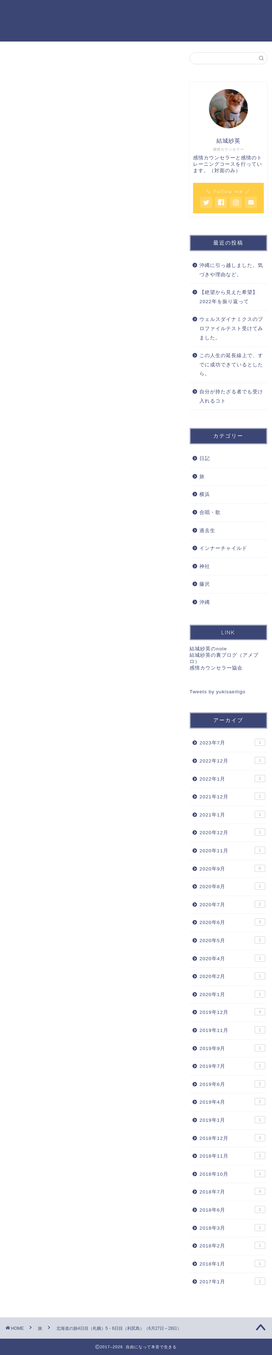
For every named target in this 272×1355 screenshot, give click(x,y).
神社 (204, 566)
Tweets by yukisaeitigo (217, 692)
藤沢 (204, 585)
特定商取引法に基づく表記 (96, 25)
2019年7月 (232, 1066)
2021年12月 (232, 797)
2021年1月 (232, 815)
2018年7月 (232, 1192)
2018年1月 (232, 1263)
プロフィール (191, 11)
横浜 (204, 495)
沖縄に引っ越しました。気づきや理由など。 (231, 270)
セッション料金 (143, 11)
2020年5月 (232, 940)
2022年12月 (232, 761)
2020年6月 (232, 922)
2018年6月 (232, 1210)
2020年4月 (232, 958)
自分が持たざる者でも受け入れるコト (231, 397)
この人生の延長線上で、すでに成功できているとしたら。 (231, 365)
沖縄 (204, 603)
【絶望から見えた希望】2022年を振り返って (228, 297)
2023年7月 (232, 743)
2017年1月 (232, 1281)
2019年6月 (232, 1084)
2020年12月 (232, 832)
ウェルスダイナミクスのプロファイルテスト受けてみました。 (231, 329)
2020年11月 (232, 850)
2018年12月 (232, 1138)
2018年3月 (232, 1227)
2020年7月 (232, 904)
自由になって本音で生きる (29, 20)
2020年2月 (232, 976)
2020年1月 (232, 994)
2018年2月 (232, 1246)
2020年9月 (232, 868)
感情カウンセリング (87, 11)
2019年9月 (232, 1048)
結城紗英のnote (208, 649)
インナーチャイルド (223, 549)
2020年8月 (232, 886)
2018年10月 (232, 1174)
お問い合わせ (236, 11)
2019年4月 (232, 1102)
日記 (204, 459)
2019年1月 (232, 1120)
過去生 (207, 531)
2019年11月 (232, 1030)
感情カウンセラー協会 (216, 668)
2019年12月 (232, 1012)
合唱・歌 (210, 513)
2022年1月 (232, 778)
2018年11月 (232, 1156)
